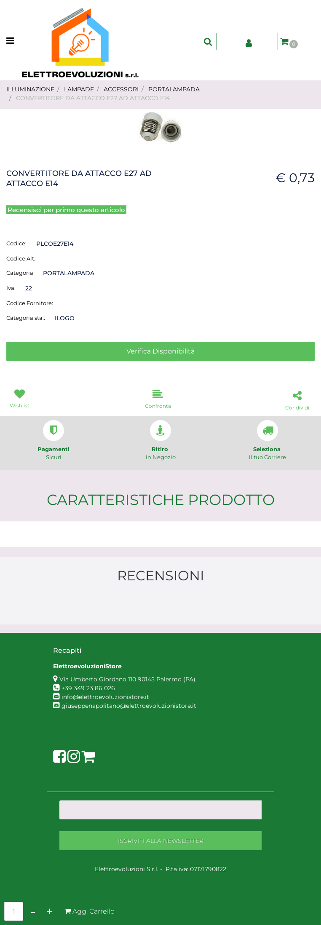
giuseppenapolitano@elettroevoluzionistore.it (129, 706)
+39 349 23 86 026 (88, 688)
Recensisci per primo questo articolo (66, 210)
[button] (160, 127)
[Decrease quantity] (33, 911)
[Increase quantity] (49, 911)
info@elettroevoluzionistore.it (105, 697)
